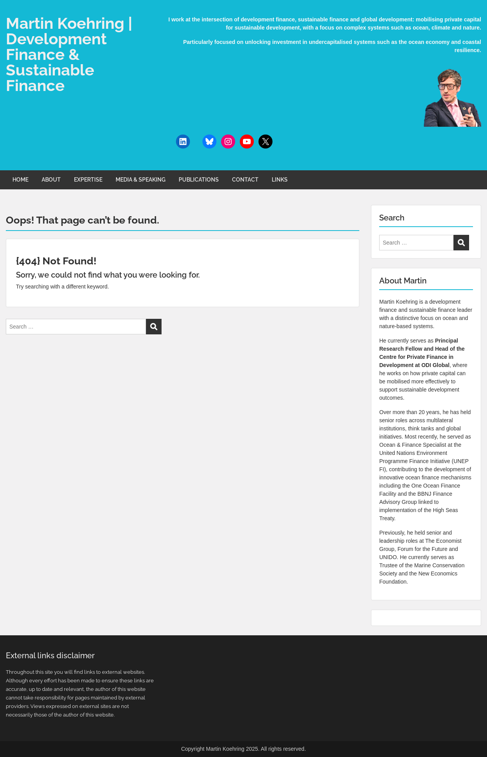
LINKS (280, 180)
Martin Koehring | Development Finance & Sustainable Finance (69, 54)
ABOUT (51, 180)
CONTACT (245, 180)
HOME (20, 180)
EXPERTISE (88, 180)
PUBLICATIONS (199, 180)
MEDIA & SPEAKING (140, 180)
